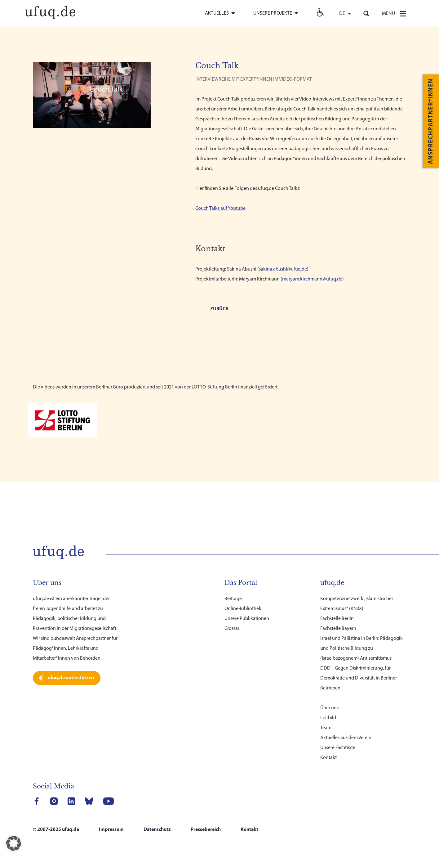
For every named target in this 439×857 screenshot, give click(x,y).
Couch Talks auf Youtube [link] (220, 208)
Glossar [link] (231, 619)
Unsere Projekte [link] (272, 13)
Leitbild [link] (328, 709)
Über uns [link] (329, 699)
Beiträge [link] (233, 590)
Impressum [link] (111, 821)
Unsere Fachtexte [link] (337, 739)
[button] (13, 843)
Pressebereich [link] (206, 821)
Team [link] (325, 719)
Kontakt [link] (328, 749)
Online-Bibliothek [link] (242, 600)
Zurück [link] (219, 309)
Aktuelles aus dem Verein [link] (345, 729)
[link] (49, 11)
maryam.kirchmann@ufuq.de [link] (312, 279)
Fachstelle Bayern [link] (338, 619)
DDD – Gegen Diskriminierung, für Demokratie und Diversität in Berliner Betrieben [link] (358, 669)
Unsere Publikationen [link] (246, 610)
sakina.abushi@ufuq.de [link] (283, 269)
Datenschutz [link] (157, 821)
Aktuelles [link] (217, 13)
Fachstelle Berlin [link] (337, 610)
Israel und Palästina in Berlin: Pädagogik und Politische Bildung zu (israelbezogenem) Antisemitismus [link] (361, 639)
